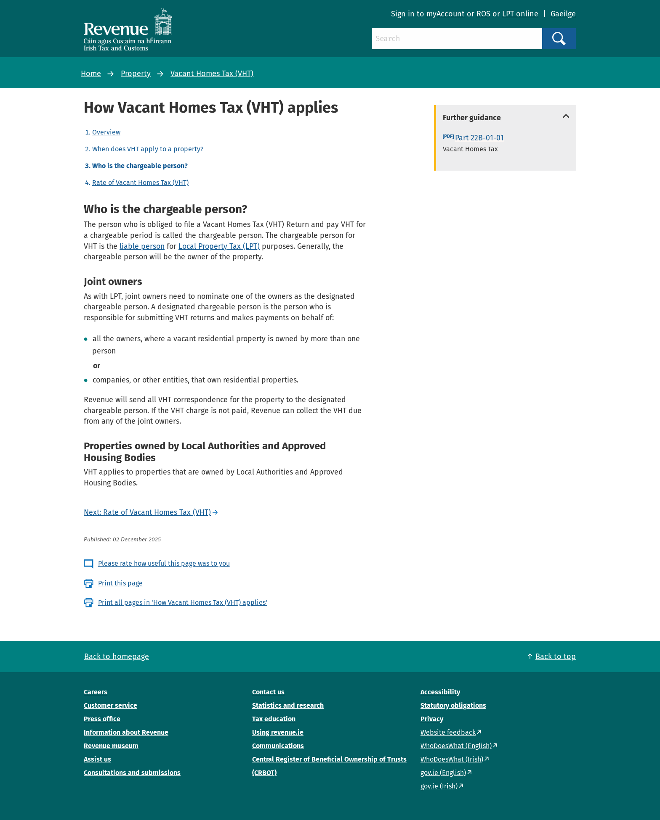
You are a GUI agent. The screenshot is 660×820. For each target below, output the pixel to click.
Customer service (110, 705)
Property (136, 73)
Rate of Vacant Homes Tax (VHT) (140, 183)
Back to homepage (116, 656)
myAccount (445, 13)
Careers (95, 692)
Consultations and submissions (132, 773)
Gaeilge (563, 13)
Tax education (273, 719)
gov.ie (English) (443, 773)
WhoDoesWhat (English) (456, 746)
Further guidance (472, 117)
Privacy (431, 719)
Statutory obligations (453, 705)
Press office (102, 719)
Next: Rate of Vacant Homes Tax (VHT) (147, 512)
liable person (142, 246)
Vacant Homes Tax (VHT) (211, 73)
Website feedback (448, 732)
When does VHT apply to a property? (147, 149)
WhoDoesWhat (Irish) (451, 759)
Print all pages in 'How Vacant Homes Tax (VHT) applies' (182, 602)
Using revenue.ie (277, 732)
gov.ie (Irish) (439, 786)
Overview (106, 132)
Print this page (120, 583)
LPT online (520, 13)
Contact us (268, 692)
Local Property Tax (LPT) (219, 246)
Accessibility (440, 692)
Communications (278, 746)
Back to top (555, 656)
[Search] (457, 38)
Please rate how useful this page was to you (164, 563)
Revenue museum (111, 746)
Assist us (97, 759)
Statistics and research (288, 705)
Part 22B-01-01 (479, 137)
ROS (483, 13)
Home (91, 73)
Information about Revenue (126, 732)
